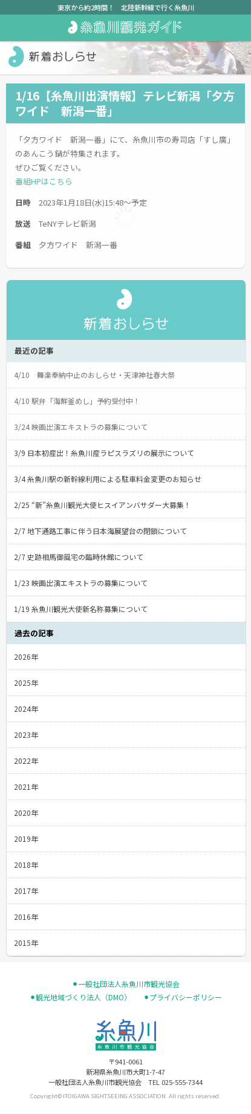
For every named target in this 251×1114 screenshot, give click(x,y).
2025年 (26, 682)
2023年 (26, 734)
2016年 (26, 916)
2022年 (26, 760)
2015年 (26, 942)
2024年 (26, 708)
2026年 (26, 656)
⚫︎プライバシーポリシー (182, 997)
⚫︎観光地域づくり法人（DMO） (80, 997)
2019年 (26, 838)
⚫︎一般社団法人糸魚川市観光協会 (126, 984)
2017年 (26, 890)
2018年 (26, 864)
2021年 (26, 786)
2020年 (26, 812)
